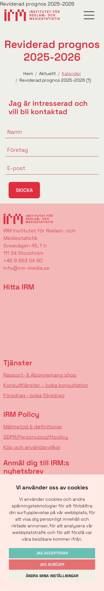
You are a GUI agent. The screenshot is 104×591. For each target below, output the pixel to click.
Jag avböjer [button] (52, 564)
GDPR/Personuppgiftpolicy (35, 437)
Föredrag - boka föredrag (34, 395)
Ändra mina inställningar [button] (52, 575)
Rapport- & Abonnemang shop (40, 375)
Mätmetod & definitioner (32, 426)
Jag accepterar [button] (52, 553)
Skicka (24, 190)
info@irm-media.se (26, 268)
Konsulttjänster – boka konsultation (45, 385)
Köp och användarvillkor (32, 447)
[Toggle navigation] (89, 15)
